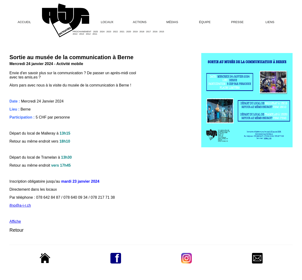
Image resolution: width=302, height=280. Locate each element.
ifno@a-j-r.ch (20, 205)
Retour (16, 230)
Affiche (15, 221)
